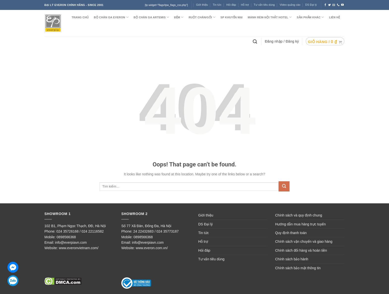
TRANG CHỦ (80, 17)
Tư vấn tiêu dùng (264, 4)
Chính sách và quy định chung (298, 215)
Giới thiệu (205, 215)
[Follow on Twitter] (329, 4)
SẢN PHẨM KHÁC (310, 17)
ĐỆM (179, 17)
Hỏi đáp (231, 4)
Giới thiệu (202, 4)
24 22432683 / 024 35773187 (156, 231)
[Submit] (284, 186)
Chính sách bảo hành (291, 259)
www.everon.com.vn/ (152, 248)
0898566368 (66, 237)
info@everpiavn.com (71, 242)
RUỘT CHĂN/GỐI (202, 17)
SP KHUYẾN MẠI (232, 17)
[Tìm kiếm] (255, 41)
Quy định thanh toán (291, 233)
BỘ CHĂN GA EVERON (111, 17)
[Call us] (338, 4)
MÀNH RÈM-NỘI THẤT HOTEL (270, 17)
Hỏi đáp (204, 250)
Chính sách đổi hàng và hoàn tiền (301, 250)
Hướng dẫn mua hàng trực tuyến (300, 224)
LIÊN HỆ (334, 17)
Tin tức (217, 4)
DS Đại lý (311, 4)
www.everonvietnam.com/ (78, 248)
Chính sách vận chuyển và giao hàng (303, 241)
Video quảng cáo (290, 4)
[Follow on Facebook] (325, 4)
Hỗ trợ (245, 4)
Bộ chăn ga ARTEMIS (151, 17)
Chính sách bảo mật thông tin (298, 268)
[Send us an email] (333, 4)
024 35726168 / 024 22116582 (80, 231)
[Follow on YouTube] (342, 4)
